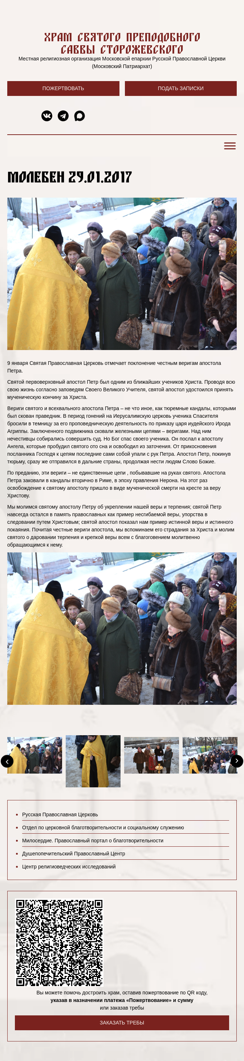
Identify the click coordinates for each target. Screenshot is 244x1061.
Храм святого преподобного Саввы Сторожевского (122, 43)
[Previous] (7, 761)
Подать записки (181, 88)
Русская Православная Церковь (60, 814)
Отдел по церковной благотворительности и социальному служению (103, 827)
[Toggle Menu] (228, 146)
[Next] (237, 761)
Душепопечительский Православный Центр (73, 853)
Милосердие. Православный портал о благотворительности (92, 840)
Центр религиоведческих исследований (68, 867)
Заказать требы (122, 1023)
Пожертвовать (63, 88)
